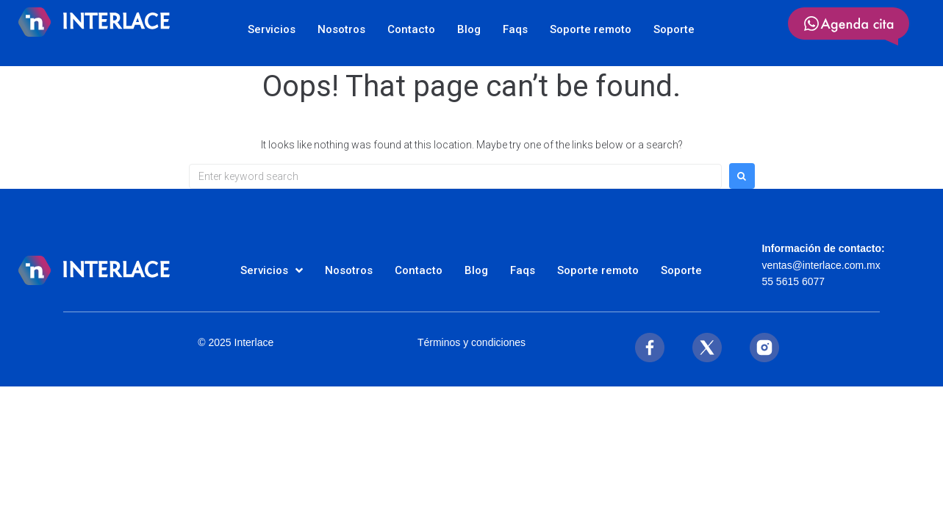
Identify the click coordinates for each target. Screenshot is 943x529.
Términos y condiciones (471, 342)
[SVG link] (848, 26)
